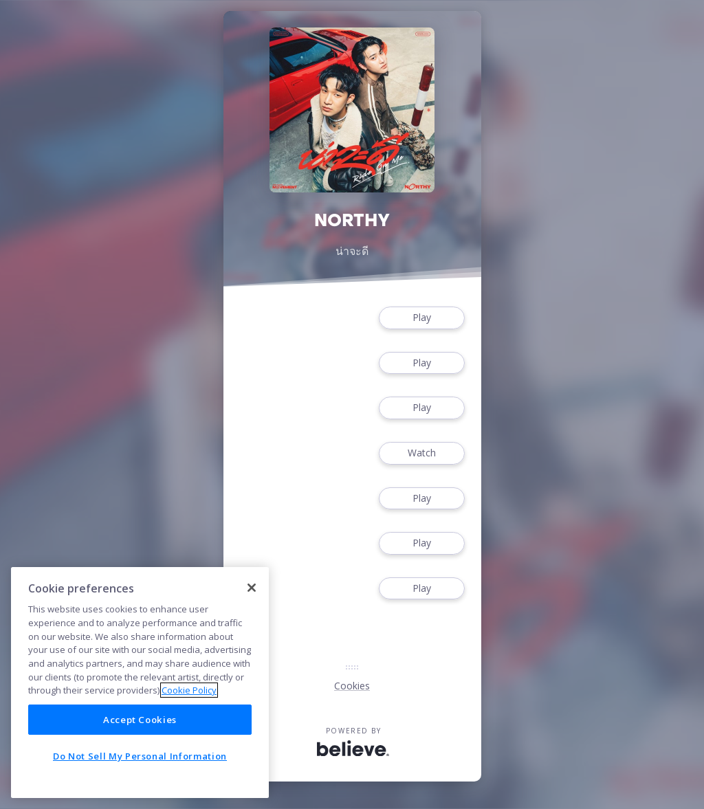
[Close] (251, 588)
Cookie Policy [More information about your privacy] (189, 690)
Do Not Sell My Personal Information (140, 756)
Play (421, 318)
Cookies (352, 685)
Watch (421, 453)
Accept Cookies (140, 719)
